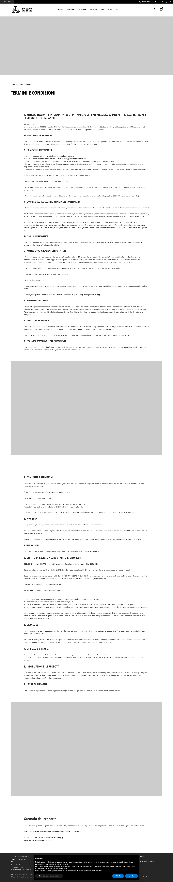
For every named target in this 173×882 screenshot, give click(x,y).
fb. (163, 2)
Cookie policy (24, 877)
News (102, 10)
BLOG (110, 10)
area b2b (7, 2)
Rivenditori (82, 10)
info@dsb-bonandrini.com (135, 640)
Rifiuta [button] (118, 876)
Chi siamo (70, 10)
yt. (170, 2)
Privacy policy (15, 877)
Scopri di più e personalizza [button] (49, 876)
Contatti (93, 10)
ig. (167, 2)
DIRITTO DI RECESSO (47, 564)
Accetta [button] (131, 876)
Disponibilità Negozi (148, 2)
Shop (117, 10)
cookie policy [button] (64, 864)
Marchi (60, 10)
